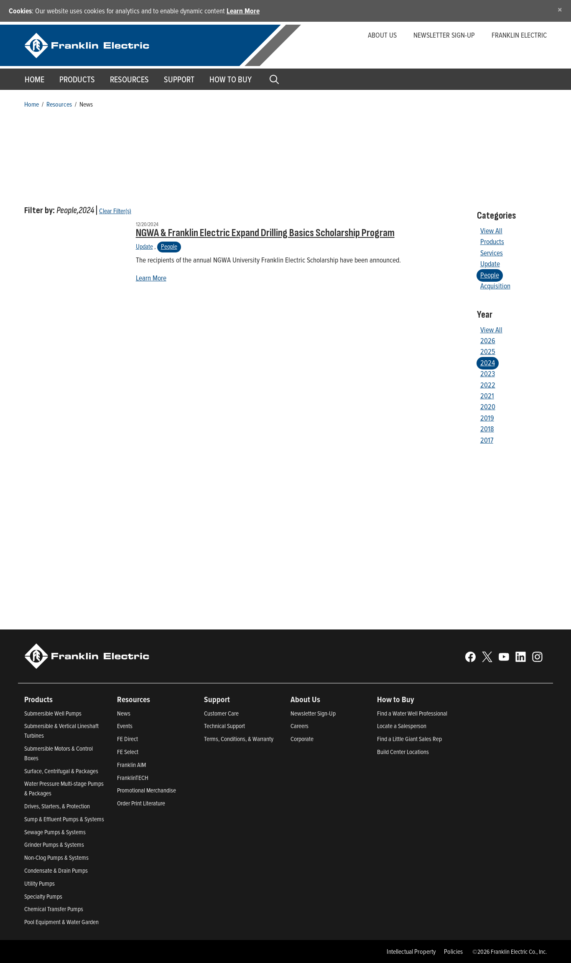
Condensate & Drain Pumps (56, 870)
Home (34, 79)
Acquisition (495, 285)
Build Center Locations (403, 751)
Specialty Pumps (43, 896)
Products (492, 241)
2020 (487, 406)
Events (125, 725)
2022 (487, 385)
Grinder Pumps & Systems (54, 844)
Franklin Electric (519, 35)
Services (491, 252)
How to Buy (230, 79)
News (123, 713)
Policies (453, 951)
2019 (487, 418)
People (169, 246)
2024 (487, 362)
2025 (487, 351)
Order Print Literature (141, 803)
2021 (487, 395)
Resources (129, 79)
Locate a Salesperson (401, 725)
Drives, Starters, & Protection (57, 806)
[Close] (560, 9)
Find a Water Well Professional (412, 713)
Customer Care (221, 713)
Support (179, 79)
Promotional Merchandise (146, 790)
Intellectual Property (411, 951)
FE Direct (127, 738)
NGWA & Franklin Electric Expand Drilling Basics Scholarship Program (265, 233)
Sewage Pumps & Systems (55, 832)
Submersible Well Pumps (53, 713)
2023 (487, 373)
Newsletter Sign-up (444, 35)
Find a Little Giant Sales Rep (409, 738)
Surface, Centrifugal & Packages (61, 771)
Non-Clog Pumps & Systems (56, 857)
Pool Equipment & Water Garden (61, 921)
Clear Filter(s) (115, 210)
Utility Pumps (39, 883)
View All (491, 230)
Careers (299, 725)
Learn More (243, 10)
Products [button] (77, 79)
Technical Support (224, 725)
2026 (487, 340)
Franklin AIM (131, 764)
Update (144, 246)
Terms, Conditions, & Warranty (238, 738)
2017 (486, 440)
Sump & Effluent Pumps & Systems (64, 819)
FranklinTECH (132, 777)
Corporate (302, 738)
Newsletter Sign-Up (313, 713)
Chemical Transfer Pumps (53, 908)
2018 (487, 428)
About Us (382, 35)
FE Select (127, 751)
